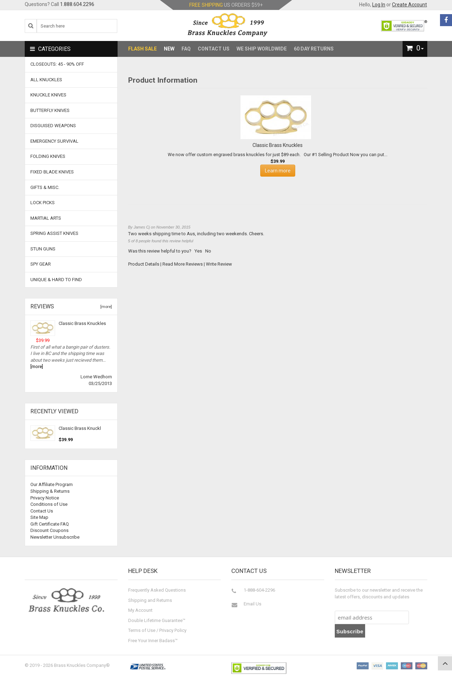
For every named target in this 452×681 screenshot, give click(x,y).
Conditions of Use (48, 504)
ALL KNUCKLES (46, 79)
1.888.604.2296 (77, 4)
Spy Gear (40, 264)
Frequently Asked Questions (157, 590)
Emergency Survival (54, 141)
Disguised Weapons (53, 125)
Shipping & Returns (50, 491)
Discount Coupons (49, 530)
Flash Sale (142, 49)
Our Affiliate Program (51, 484)
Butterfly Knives (50, 110)
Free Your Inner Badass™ (153, 640)
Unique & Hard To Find (56, 279)
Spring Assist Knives (54, 233)
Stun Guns (42, 248)
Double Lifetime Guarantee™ (156, 620)
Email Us (252, 603)
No (208, 251)
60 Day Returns (314, 49)
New (169, 49)
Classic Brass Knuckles (82, 323)
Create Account (409, 4)
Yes (198, 251)
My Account (140, 610)
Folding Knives (47, 156)
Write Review (219, 264)
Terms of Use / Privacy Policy (157, 630)
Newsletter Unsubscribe (54, 537)
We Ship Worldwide (262, 49)
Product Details (143, 264)
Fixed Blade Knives (52, 171)
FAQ (186, 49)
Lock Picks (42, 202)
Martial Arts (45, 218)
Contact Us (214, 49)
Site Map (39, 517)
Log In (378, 4)
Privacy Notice (44, 498)
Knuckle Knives (48, 94)
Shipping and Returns (150, 600)
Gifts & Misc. (44, 187)
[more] (105, 306)
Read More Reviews (182, 264)
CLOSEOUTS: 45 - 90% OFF (57, 64)
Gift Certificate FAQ (49, 524)
